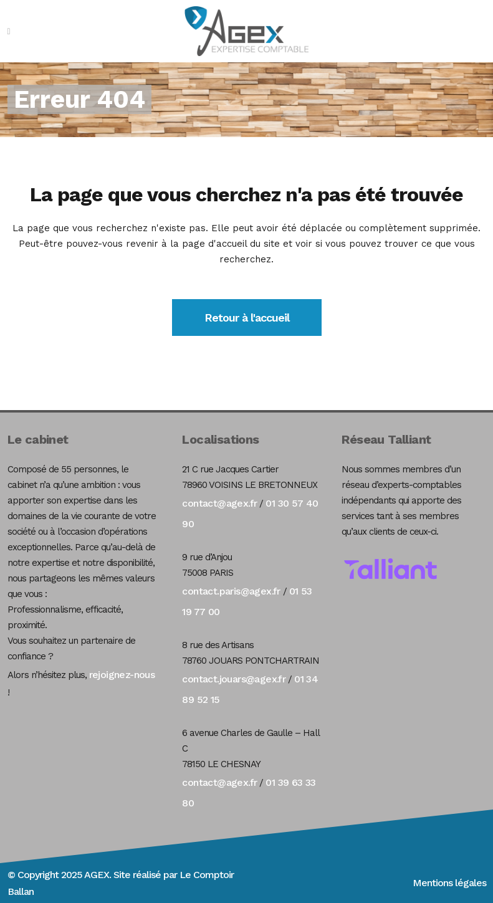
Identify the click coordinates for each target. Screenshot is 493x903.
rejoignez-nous (122, 675)
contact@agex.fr (219, 503)
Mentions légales (449, 883)
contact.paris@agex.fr (231, 591)
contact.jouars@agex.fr (233, 679)
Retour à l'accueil (246, 317)
